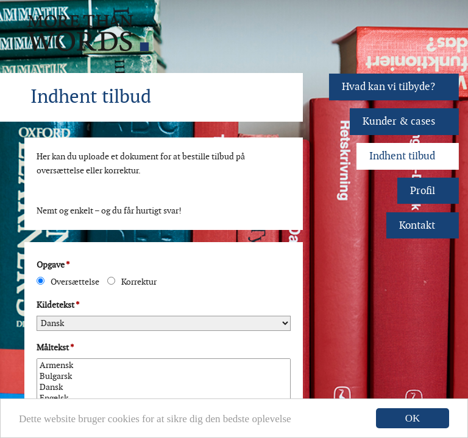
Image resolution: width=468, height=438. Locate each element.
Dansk (163, 387)
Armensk (163, 365)
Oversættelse (68, 282)
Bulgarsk (163, 376)
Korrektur (132, 282)
